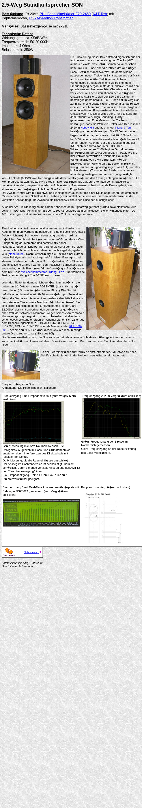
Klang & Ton (123, 127)
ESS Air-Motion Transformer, (51, 18)
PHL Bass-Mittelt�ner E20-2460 (65, 14)
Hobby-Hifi (87, 127)
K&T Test (100, 14)
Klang (52, 272)
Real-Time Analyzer (41, 487)
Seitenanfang (33, 552)
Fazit (62, 272)
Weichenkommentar (34, 272)
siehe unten (16, 254)
